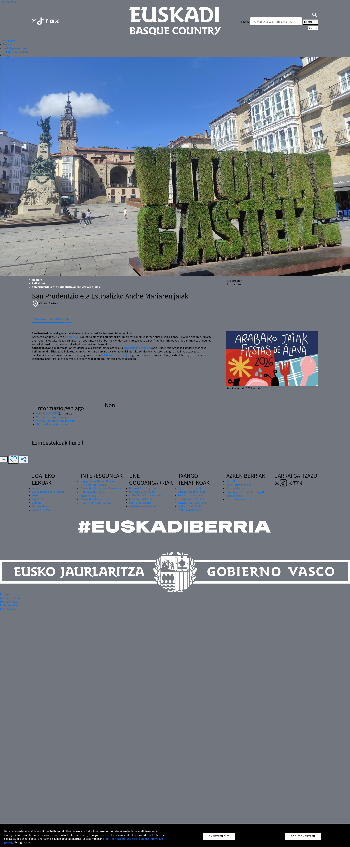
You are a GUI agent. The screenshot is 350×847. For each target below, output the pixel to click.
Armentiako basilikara (137, 348)
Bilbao (36, 488)
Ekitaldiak (38, 283)
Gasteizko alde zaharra (95, 499)
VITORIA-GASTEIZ (47, 413)
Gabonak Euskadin (140, 499)
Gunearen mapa (10, 598)
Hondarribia (39, 506)
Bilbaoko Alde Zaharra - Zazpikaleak (95, 493)
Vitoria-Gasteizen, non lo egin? (55, 420)
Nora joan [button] (9, 40)
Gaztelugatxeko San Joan (48, 491)
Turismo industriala (190, 495)
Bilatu (310, 22)
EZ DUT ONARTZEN (303, 836)
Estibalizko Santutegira (116, 355)
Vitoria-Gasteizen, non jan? (53, 417)
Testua (245, 21)
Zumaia (36, 502)
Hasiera (37, 279)
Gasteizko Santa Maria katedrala (101, 488)
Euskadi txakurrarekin (191, 491)
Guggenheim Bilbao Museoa (98, 481)
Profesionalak (9, 601)
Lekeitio (37, 495)
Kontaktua (6, 594)
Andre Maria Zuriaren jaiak (145, 495)
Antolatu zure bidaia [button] (15, 51)
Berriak (231, 481)
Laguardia (38, 499)
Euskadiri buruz (235, 488)
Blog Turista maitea (238, 485)
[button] (314, 14)
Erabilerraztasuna (11, 605)
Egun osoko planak (189, 488)
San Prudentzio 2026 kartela (51, 319)
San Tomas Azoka (140, 502)
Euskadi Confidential (190, 506)
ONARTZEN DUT (219, 836)
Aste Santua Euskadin (142, 506)
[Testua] (276, 21)
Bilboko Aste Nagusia (142, 488)
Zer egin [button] (8, 44)
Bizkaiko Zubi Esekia (93, 485)
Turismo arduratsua (238, 499)
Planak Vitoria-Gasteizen (52, 424)
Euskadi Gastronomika (192, 502)
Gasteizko (71, 337)
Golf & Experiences (189, 510)
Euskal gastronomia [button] (15, 48)
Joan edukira (8, 2)
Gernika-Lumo (41, 510)
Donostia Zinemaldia (142, 491)
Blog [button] (6, 55)
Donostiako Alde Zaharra (96, 503)
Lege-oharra (7, 609)
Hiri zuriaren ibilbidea (191, 499)
